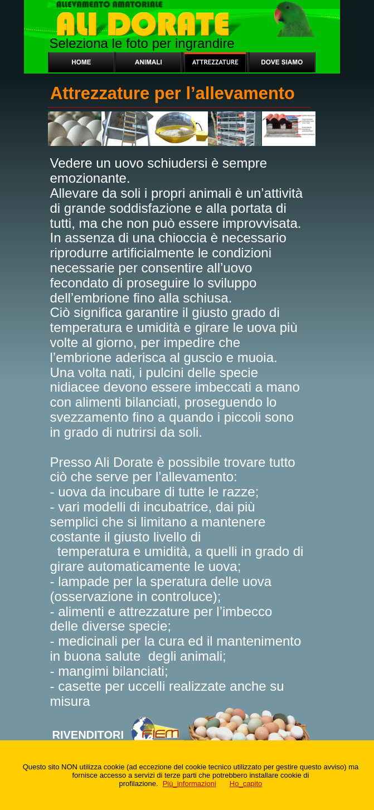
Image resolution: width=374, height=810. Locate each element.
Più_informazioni (189, 783)
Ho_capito (246, 783)
